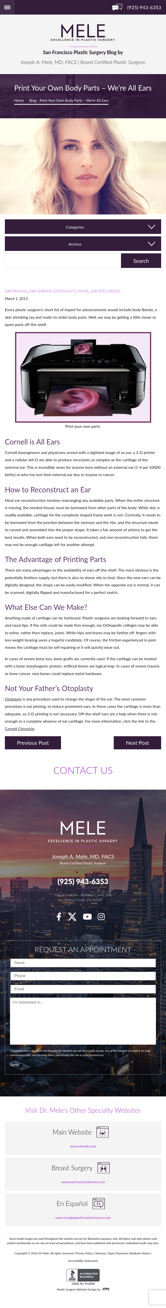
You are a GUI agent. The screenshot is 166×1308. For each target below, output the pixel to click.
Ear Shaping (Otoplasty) (52, 291)
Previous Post (33, 742)
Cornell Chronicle (19, 728)
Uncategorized (105, 291)
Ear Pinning (16, 291)
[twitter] (74, 918)
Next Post (137, 742)
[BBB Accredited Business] (83, 1277)
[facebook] (61, 918)
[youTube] (90, 918)
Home (19, 100)
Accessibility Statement (83, 1261)
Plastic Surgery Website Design (76, 1289)
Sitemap (100, 1253)
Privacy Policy (84, 1253)
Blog (32, 100)
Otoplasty (13, 699)
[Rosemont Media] (105, 1289)
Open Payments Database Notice (129, 1253)
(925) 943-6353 (83, 881)
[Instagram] (104, 918)
